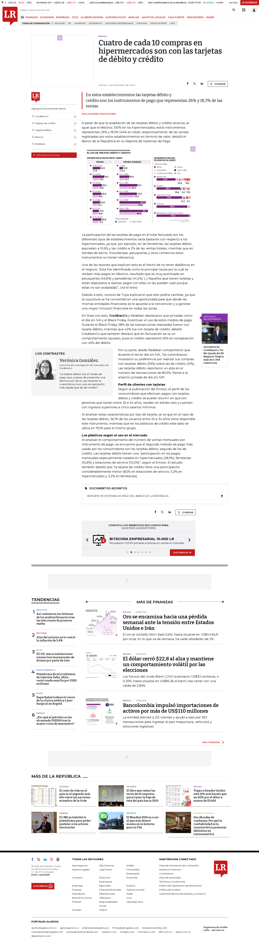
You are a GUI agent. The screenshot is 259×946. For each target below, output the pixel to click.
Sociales (76, 910)
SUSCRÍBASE (249, 2)
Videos (103, 910)
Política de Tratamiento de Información (180, 885)
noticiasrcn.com (146, 932)
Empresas (77, 885)
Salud (39, 693)
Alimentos (80, 23)
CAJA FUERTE (176, 17)
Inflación (60, 23)
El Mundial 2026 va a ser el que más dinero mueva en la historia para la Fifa (142, 822)
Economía (131, 877)
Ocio (129, 897)
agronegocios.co (69, 928)
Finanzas (76, 889)
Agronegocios (80, 865)
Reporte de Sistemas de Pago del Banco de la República (155, 496)
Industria (41, 610)
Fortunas (142, 23)
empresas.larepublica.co (95, 928)
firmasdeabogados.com (125, 928)
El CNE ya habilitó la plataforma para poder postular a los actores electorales (75, 822)
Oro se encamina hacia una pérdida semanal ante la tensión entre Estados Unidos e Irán (168, 622)
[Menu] (23, 17)
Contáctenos (166, 873)
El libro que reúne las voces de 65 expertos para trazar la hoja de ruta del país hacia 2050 (142, 795)
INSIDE (210, 17)
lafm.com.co (165, 932)
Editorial (41, 633)
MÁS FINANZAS (211, 742)
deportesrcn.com (41, 936)
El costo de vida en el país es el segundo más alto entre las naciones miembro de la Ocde (74, 795)
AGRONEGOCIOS (116, 17)
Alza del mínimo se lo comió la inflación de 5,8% (55, 639)
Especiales (105, 885)
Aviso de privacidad (170, 877)
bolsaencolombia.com (154, 928)
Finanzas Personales (110, 889)
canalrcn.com (109, 932)
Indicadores (78, 893)
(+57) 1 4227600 (40, 874)
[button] (86, 540)
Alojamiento (95, 23)
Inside (129, 893)
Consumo (77, 877)
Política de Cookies (169, 889)
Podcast (76, 901)
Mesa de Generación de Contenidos (179, 865)
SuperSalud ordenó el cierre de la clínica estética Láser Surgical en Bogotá (55, 700)
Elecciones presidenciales (119, 23)
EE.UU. (39, 650)
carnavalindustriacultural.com (82, 932)
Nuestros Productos (170, 869)
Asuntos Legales (81, 869)
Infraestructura (107, 893)
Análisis (130, 865)
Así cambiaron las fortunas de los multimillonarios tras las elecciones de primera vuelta (55, 618)
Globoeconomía (135, 889)
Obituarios (105, 897)
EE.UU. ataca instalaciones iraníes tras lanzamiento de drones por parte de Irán (55, 657)
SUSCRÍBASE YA (182, 552)
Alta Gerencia (106, 865)
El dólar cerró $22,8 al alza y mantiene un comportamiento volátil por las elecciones (168, 664)
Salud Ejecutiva (134, 901)
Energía (40, 713)
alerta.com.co (183, 932)
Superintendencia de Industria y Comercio (182, 893)
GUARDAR (218, 84)
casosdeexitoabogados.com (47, 932)
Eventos (130, 885)
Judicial (63, 813)
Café (172, 23)
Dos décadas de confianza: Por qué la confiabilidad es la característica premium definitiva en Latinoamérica (210, 826)
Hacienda (64, 786)
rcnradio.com (127, 932)
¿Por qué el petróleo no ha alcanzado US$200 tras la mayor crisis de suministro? (55, 720)
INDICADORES (195, 17)
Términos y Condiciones (172, 881)
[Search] (233, 10)
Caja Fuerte (105, 869)
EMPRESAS (62, 17)
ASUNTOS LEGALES (154, 17)
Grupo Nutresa (158, 23)
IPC (69, 23)
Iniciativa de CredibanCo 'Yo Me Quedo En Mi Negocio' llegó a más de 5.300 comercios (213, 354)
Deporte (131, 813)
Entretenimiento (45, 670)
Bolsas (198, 786)
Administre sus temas (46, 155)
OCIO (75, 17)
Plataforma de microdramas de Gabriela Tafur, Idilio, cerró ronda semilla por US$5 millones (56, 679)
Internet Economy (204, 813)
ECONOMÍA (47, 17)
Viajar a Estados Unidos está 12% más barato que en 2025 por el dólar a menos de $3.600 (210, 795)
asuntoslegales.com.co (44, 928)
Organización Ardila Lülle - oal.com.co (215, 928)
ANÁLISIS (133, 17)
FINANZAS (32, 17)
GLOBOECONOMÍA (92, 17)
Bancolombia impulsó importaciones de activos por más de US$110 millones (171, 708)
